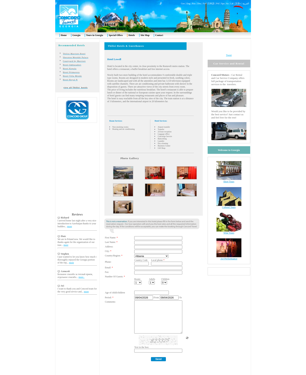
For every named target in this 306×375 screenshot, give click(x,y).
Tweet (229, 45)
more (69, 217)
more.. (81, 267)
